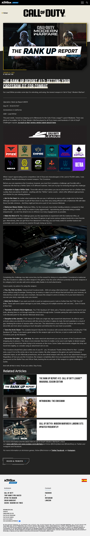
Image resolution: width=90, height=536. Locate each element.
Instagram (71, 450)
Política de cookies (8, 517)
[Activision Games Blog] (10, 2)
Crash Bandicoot (10, 500)
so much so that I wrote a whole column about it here (37, 123)
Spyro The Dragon (10, 498)
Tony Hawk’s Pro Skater (12, 495)
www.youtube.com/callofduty (32, 444)
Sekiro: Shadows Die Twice (13, 503)
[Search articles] (87, 3)
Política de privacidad (9, 515)
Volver (5, 13)
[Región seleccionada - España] (84, 480)
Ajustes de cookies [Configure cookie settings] (7, 519)
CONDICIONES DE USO (8, 513)
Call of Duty (8, 493)
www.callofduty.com (13, 444)
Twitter (53, 450)
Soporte (5, 511)
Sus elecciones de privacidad (11, 521)
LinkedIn (48, 500)
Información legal (8, 510)
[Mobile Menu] (82, 2)
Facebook (60, 450)
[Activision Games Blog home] (10, 481)
